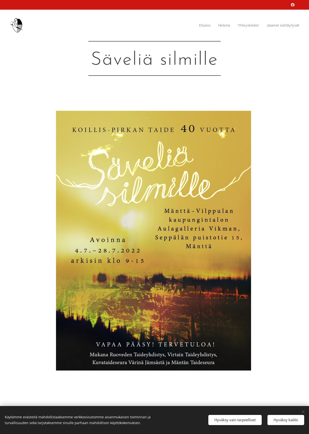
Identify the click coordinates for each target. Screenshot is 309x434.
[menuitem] (204, 25)
